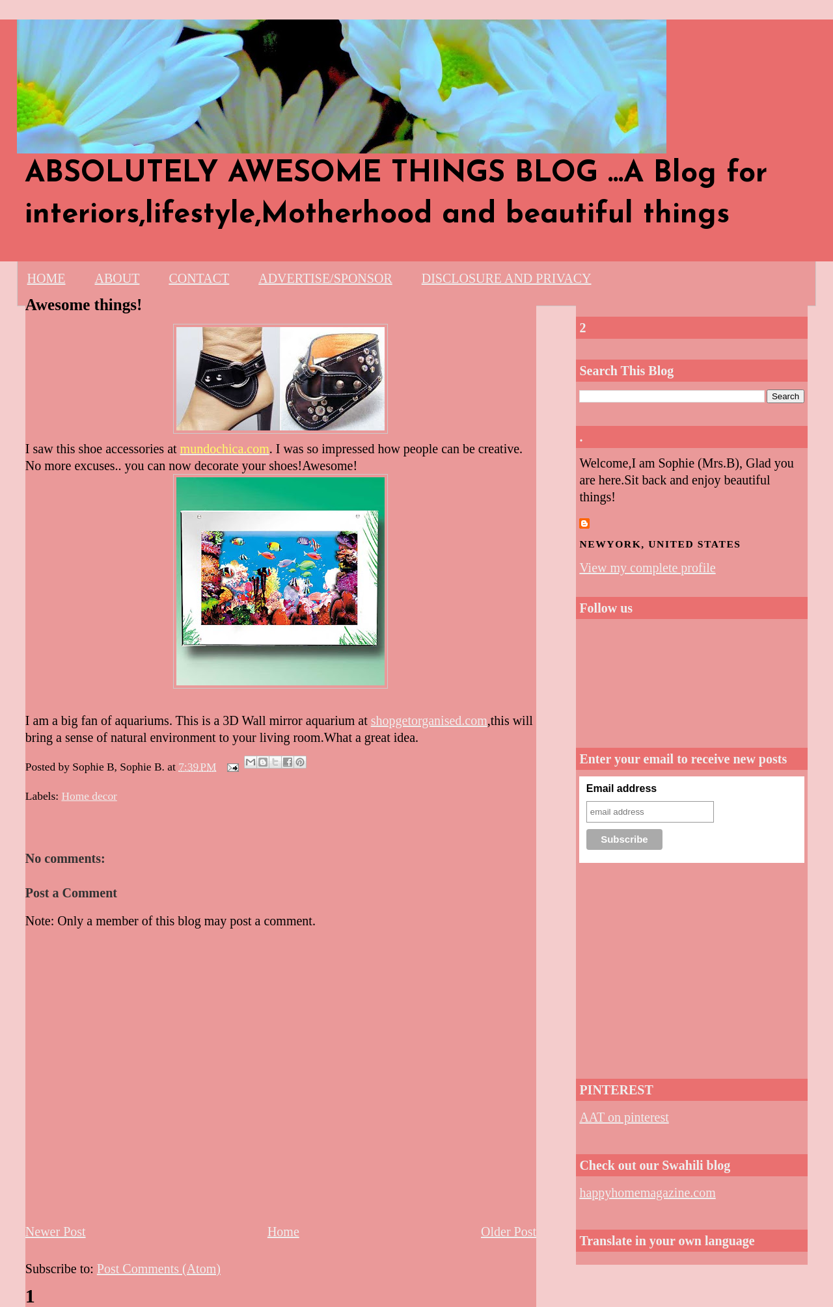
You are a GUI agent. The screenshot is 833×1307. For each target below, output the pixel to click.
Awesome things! (83, 304)
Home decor (88, 795)
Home (283, 1231)
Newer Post (55, 1231)
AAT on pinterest (623, 1117)
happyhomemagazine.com (647, 1192)
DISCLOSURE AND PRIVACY (507, 278)
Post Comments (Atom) (159, 1268)
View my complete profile (647, 568)
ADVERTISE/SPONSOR (325, 278)
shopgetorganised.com (429, 720)
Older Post (508, 1231)
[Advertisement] (691, 967)
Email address (621, 788)
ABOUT (116, 278)
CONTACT (199, 278)
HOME (46, 278)
